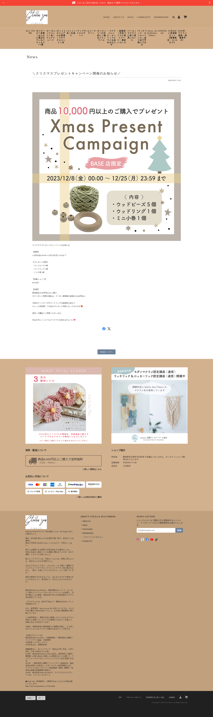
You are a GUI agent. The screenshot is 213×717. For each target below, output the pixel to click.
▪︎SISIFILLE (162, 32)
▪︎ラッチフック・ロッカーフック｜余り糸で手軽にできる (142, 38)
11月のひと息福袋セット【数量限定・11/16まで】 (172, 37)
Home (106, 17)
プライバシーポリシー (133, 697)
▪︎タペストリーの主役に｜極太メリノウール (101, 35)
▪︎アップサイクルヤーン (81, 33)
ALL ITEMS (30, 32)
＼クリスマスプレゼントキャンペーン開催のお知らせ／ (76, 73)
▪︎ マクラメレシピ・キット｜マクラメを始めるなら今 (111, 38)
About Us (118, 17)
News (130, 17)
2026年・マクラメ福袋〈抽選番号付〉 (182, 35)
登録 (179, 530)
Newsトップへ (106, 352)
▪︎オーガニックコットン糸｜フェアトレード (51, 35)
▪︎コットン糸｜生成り (71, 33)
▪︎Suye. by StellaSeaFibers (152, 33)
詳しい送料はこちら (93, 469)
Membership (161, 17)
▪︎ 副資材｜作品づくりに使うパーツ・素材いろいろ (121, 37)
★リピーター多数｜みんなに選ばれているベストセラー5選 (40, 38)
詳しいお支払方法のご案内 (90, 497)
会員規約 (172, 697)
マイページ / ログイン (93, 537)
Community (144, 17)
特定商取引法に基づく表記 (155, 697)
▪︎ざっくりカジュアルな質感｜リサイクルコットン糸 (61, 37)
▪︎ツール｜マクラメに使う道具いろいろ (132, 35)
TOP (119, 697)
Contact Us (87, 541)
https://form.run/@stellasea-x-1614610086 (40, 686)
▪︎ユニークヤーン (91, 32)
